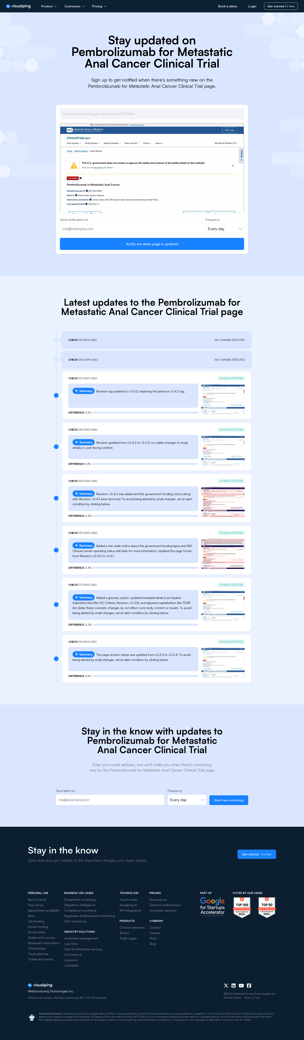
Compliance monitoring (80, 910)
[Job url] (152, 114)
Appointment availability (44, 910)
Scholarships (36, 948)
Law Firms (71, 944)
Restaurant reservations (44, 943)
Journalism (71, 965)
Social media (36, 932)
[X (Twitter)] (226, 985)
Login (252, 6)
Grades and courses (41, 937)
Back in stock (37, 900)
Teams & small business (165, 905)
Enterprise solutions (162, 910)
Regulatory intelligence (79, 905)
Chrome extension (132, 927)
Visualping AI (128, 905)
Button (124, 933)
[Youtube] (241, 985)
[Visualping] (18, 6)
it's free (280, 6)
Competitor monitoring (80, 900)
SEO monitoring (75, 921)
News (31, 916)
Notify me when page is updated (152, 244)
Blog (152, 944)
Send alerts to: (65, 791)
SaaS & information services (83, 949)
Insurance (71, 960)
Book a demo (227, 6)
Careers (154, 933)
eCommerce (73, 955)
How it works (128, 900)
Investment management (81, 938)
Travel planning (38, 954)
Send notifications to (74, 220)
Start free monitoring (229, 800)
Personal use (158, 900)
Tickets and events (40, 959)
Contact (155, 927)
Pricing (99, 6)
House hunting (38, 927)
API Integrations (130, 910)
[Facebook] (249, 985)
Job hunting (36, 921)
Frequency (212, 220)
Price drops (35, 905)
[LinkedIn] (233, 985)
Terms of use (252, 997)
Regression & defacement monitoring (89, 916)
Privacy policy (232, 997)
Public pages (128, 938)
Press (153, 938)
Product (49, 6)
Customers (74, 6)
